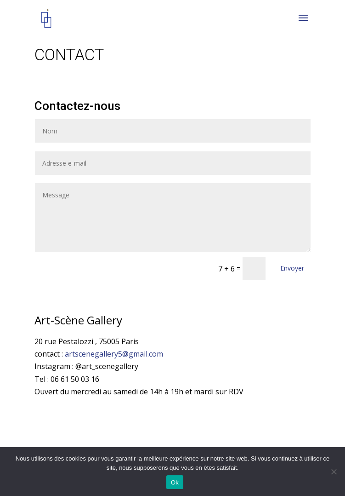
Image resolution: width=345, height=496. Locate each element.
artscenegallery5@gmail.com (114, 354)
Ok (175, 482)
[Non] (333, 471)
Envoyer (292, 268)
